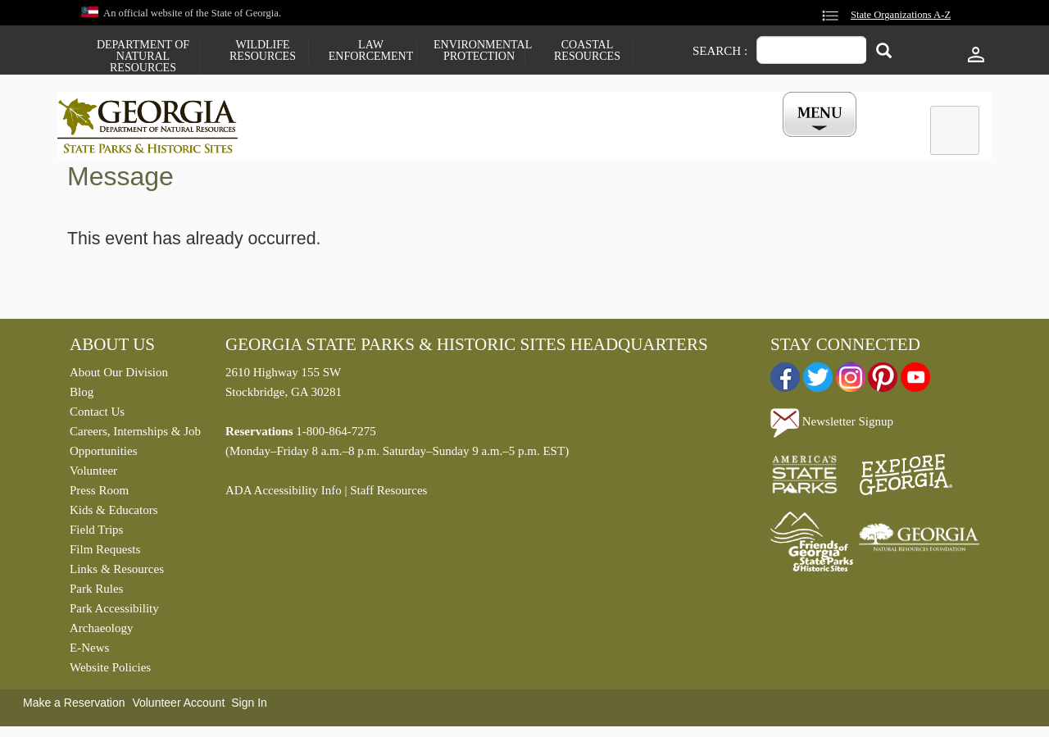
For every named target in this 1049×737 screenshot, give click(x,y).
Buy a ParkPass (610, 141)
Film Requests (105, 553)
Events (705, 141)
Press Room (99, 494)
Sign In (249, 706)
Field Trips (96, 533)
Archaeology (101, 632)
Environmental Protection (479, 50)
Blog (81, 396)
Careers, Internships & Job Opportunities (135, 445)
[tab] (954, 130)
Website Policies (110, 671)
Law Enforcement (371, 50)
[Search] (883, 52)
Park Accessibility (114, 612)
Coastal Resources (587, 50)
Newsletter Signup (831, 425)
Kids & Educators (113, 514)
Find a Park (310, 141)
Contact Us (97, 415)
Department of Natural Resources (143, 56)
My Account (792, 141)
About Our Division (119, 376)
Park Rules (96, 592)
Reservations (414, 141)
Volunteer (93, 474)
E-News (89, 651)
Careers (510, 141)
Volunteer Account (178, 706)
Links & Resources (117, 573)
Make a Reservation (74, 706)
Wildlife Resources (262, 50)
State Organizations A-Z (901, 14)
